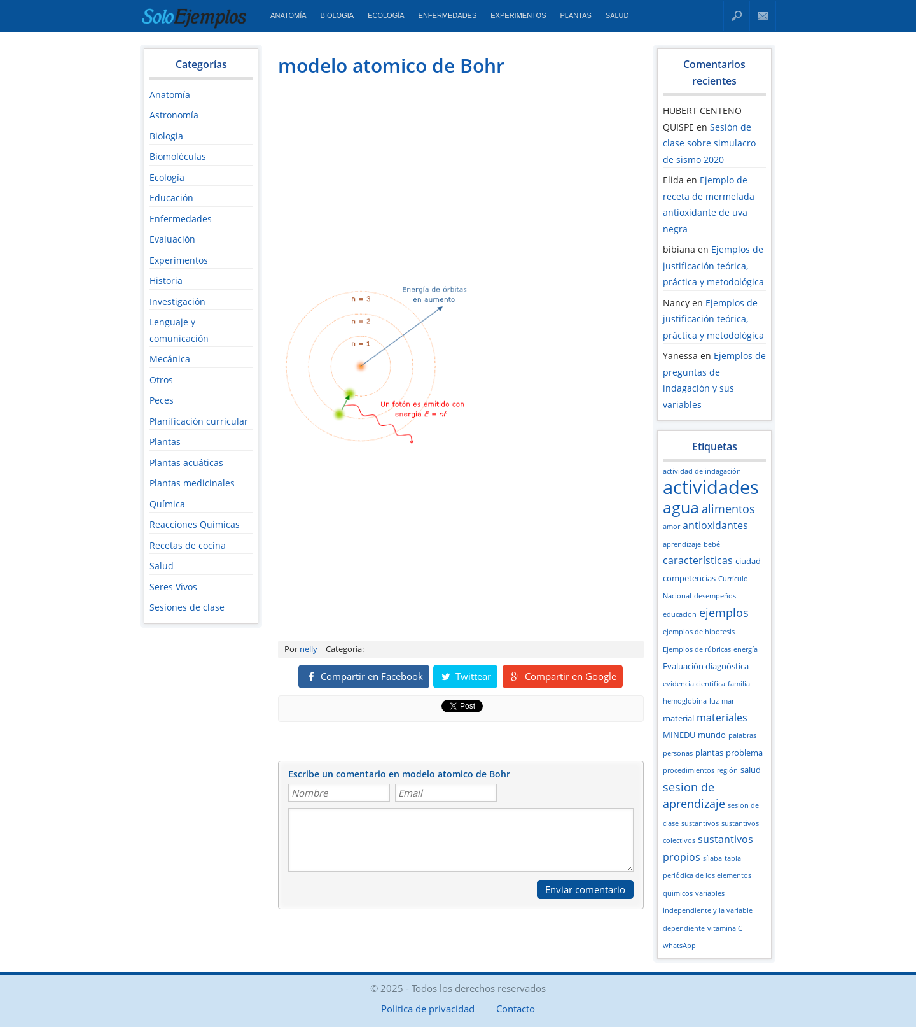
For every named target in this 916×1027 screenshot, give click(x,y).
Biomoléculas (177, 156)
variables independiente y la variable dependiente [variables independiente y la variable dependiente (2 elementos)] (708, 911)
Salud (617, 15)
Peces (161, 400)
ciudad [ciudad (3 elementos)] (748, 561)
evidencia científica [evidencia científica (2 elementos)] (694, 683)
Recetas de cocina (187, 545)
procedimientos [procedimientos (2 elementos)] (688, 770)
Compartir (364, 676)
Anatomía (288, 15)
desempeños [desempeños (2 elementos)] (715, 595)
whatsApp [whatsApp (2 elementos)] (679, 945)
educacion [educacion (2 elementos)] (680, 614)
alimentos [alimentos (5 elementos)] (728, 508)
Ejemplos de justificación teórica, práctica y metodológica (713, 265)
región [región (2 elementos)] (727, 770)
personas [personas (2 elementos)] (678, 753)
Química (167, 504)
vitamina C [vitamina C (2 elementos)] (724, 928)
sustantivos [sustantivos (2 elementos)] (700, 823)
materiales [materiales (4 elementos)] (722, 718)
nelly (308, 649)
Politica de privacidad (428, 1008)
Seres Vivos (173, 587)
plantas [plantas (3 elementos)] (709, 752)
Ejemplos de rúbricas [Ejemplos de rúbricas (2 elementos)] (697, 649)
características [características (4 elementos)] (698, 560)
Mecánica (169, 359)
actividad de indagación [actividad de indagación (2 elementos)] (702, 471)
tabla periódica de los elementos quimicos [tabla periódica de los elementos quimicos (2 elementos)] (707, 876)
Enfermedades (448, 15)
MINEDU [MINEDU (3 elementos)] (679, 734)
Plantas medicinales (192, 483)
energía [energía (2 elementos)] (745, 649)
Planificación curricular (198, 421)
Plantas (576, 15)
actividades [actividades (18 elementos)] (711, 487)
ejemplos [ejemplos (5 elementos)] (724, 612)
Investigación (177, 301)
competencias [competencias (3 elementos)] (689, 578)
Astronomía (173, 115)
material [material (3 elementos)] (678, 718)
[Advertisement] (385, 176)
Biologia (337, 15)
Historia (166, 280)
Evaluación (172, 239)
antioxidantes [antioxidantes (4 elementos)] (715, 525)
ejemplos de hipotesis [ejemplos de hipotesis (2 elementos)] (699, 631)
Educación (171, 198)
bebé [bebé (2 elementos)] (712, 544)
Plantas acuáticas (186, 463)
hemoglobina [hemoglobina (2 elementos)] (685, 701)
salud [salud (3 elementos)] (750, 770)
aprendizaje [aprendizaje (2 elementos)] (682, 544)
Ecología (386, 15)
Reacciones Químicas (194, 524)
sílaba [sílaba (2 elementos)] (712, 858)
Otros (161, 380)
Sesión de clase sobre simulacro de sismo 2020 (709, 143)
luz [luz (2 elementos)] (714, 701)
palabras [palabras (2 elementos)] (742, 735)
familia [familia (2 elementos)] (739, 683)
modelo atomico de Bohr (391, 65)
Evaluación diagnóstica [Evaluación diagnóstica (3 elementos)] (706, 666)
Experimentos (518, 15)
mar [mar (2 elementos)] (727, 701)
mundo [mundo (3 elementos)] (712, 734)
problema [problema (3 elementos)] (744, 752)
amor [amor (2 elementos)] (671, 526)
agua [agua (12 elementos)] (681, 507)
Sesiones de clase (187, 607)
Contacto (763, 16)
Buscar (736, 16)
